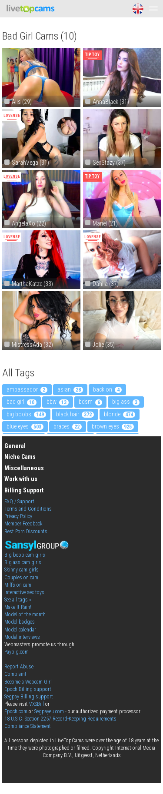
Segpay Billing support (28, 697)
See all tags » (17, 600)
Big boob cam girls (24, 555)
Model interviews (22, 637)
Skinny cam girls (21, 570)
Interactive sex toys (24, 592)
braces (67, 426)
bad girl (22, 401)
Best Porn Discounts (25, 531)
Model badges (19, 622)
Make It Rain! (17, 607)
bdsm (90, 401)
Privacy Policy (18, 516)
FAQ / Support (19, 501)
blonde (119, 414)
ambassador (27, 389)
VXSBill (36, 704)
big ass (126, 401)
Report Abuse (18, 667)
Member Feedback (23, 524)
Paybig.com (16, 652)
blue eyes (25, 426)
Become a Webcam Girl (28, 682)
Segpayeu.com (49, 711)
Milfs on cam (17, 585)
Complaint (15, 674)
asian (70, 389)
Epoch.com (15, 711)
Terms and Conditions (28, 509)
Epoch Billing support (27, 689)
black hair (75, 414)
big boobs (26, 414)
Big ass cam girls (22, 562)
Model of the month (25, 614)
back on (107, 389)
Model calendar (20, 630)
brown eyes (113, 426)
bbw (58, 401)
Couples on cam (21, 578)
